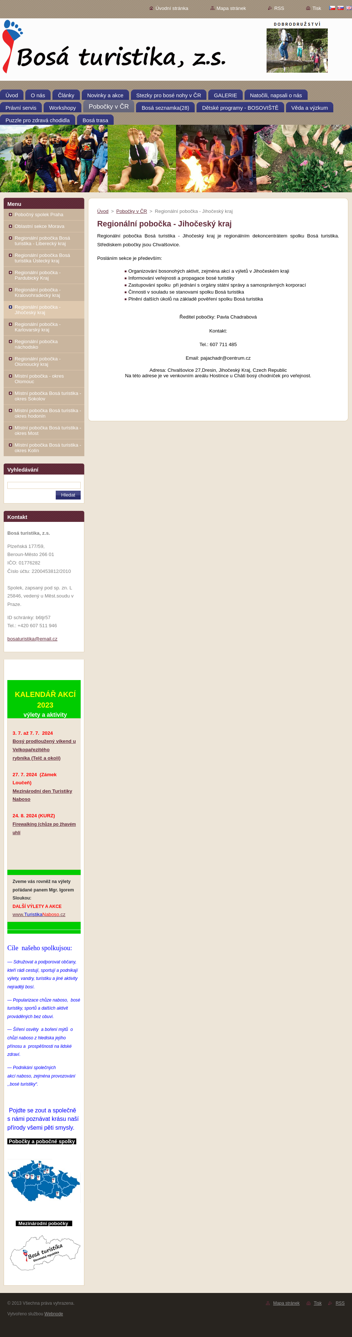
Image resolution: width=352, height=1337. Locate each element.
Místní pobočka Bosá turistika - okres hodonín (48, 413)
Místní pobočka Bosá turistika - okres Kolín (48, 447)
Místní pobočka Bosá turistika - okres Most (48, 430)
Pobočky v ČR (131, 211)
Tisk (316, 8)
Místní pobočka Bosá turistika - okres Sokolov (48, 396)
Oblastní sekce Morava (40, 226)
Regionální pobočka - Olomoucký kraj (37, 361)
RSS (279, 8)
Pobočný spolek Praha (39, 214)
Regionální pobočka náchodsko (36, 344)
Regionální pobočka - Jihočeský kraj (37, 309)
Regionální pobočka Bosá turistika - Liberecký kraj (42, 240)
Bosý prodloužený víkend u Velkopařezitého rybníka (44, 749)
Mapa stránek (231, 8)
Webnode (53, 1313)
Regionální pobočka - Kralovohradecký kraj (37, 292)
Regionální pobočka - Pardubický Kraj (37, 275)
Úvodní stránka (171, 8)
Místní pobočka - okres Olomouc (39, 378)
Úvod (103, 211)
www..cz (38, 914)
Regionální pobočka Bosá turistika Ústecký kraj (42, 258)
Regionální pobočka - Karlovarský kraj (37, 327)
